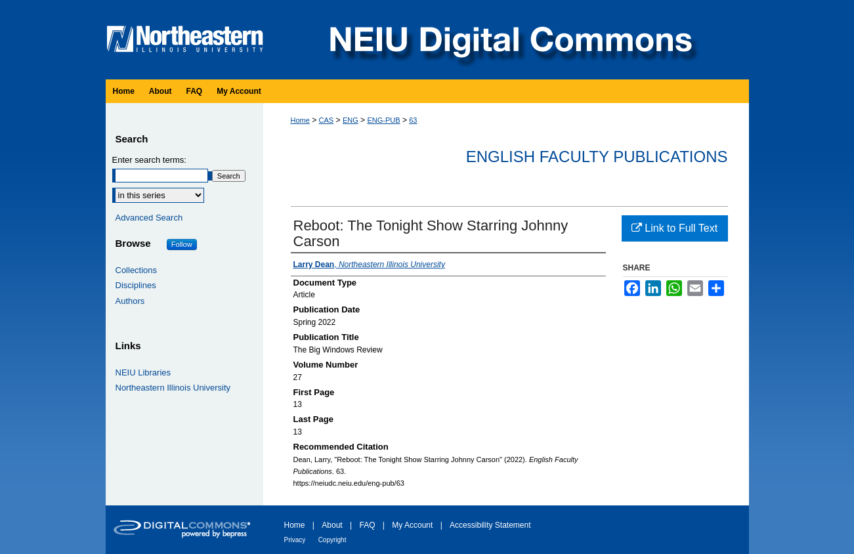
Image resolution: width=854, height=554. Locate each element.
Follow (181, 244)
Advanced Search (149, 218)
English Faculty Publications (597, 156)
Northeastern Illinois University (173, 388)
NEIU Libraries (143, 372)
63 (413, 120)
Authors (130, 301)
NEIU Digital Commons (509, 39)
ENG (350, 120)
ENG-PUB (383, 120)
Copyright (332, 539)
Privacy (295, 539)
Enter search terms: (149, 160)
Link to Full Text (674, 228)
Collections (137, 270)
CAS (326, 120)
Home (300, 120)
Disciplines (136, 285)
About (332, 525)
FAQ (367, 525)
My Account (412, 525)
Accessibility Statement (490, 525)
